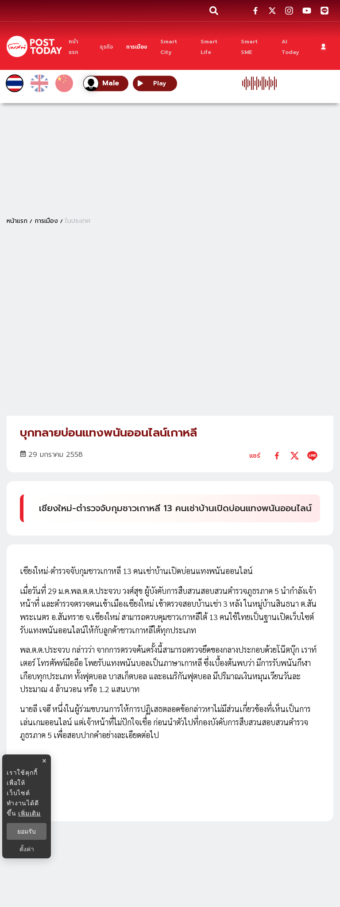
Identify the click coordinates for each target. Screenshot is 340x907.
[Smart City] (174, 46)
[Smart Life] (214, 46)
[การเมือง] (136, 46)
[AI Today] (293, 46)
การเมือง (46, 221)
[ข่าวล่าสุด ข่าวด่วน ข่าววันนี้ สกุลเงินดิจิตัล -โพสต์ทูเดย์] (34, 46)
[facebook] (277, 455)
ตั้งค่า (26, 849)
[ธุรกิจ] (106, 46)
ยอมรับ (26, 831)
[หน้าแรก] (77, 46)
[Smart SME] (255, 46)
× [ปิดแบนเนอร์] (44, 761)
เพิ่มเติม (29, 813)
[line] (312, 455)
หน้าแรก (17, 221)
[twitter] (294, 455)
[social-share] (255, 10)
